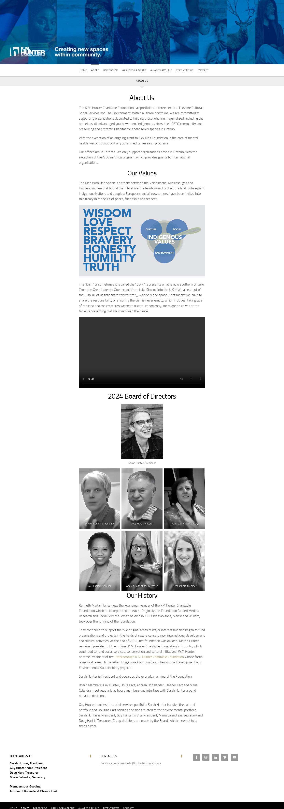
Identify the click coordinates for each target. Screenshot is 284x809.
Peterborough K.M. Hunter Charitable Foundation (149, 657)
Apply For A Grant (134, 70)
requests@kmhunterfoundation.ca (141, 763)
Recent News (184, 70)
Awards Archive (161, 70)
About (95, 70)
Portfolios (110, 70)
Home (83, 70)
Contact (202, 70)
